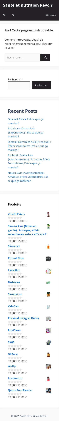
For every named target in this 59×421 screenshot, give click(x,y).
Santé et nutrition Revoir (27, 5)
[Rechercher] (45, 57)
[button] (13, 15)
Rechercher (15, 79)
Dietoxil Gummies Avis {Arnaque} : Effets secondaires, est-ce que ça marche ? (29, 146)
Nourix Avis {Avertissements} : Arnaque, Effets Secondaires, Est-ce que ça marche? (28, 177)
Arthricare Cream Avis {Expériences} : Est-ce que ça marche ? (25, 132)
